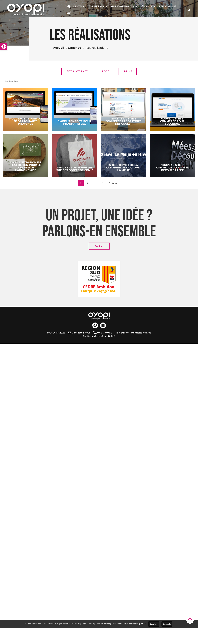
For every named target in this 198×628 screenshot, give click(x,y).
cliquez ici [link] (141, 624)
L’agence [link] (99, 47)
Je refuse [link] (153, 624)
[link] (3, 46)
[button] (90, 6)
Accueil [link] (83, 47)
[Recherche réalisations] (99, 81)
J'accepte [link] (167, 624)
